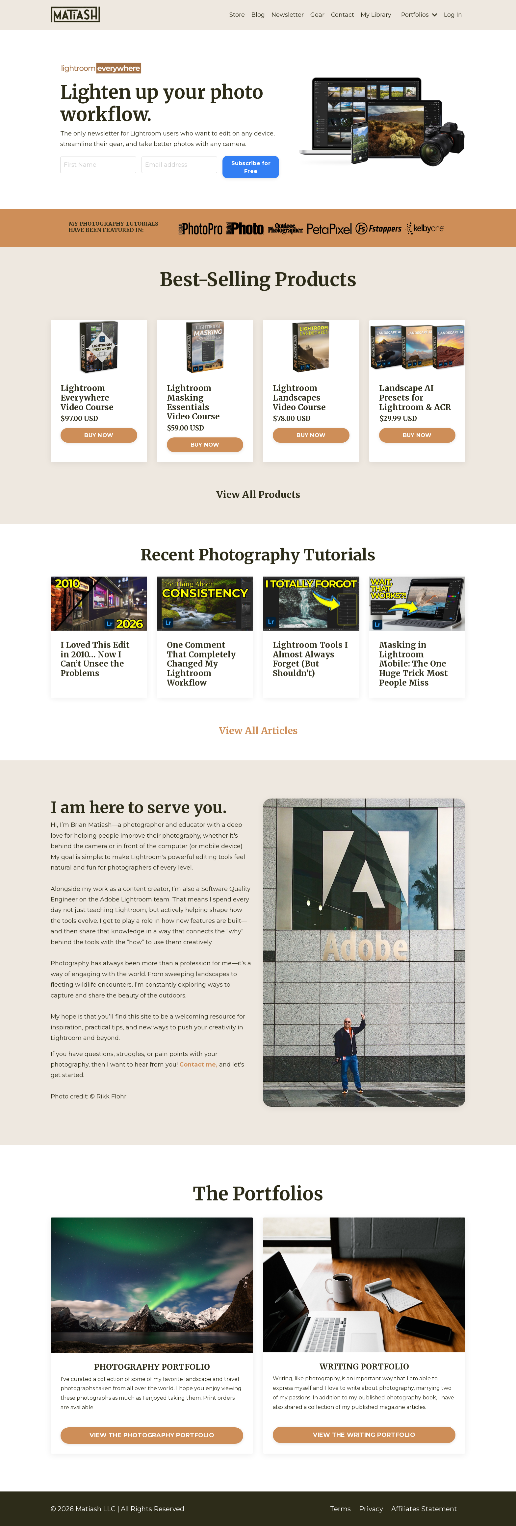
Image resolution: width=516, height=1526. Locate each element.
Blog (257, 14)
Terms (340, 1509)
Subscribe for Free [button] (250, 166)
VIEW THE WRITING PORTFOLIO (364, 1434)
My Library (375, 14)
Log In (453, 14)
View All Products (258, 494)
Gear (317, 14)
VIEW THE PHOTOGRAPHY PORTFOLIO (152, 1435)
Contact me (197, 1064)
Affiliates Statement (424, 1509)
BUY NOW (98, 435)
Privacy (371, 1509)
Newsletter (287, 14)
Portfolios (419, 14)
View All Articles (258, 730)
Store (236, 14)
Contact (342, 14)
